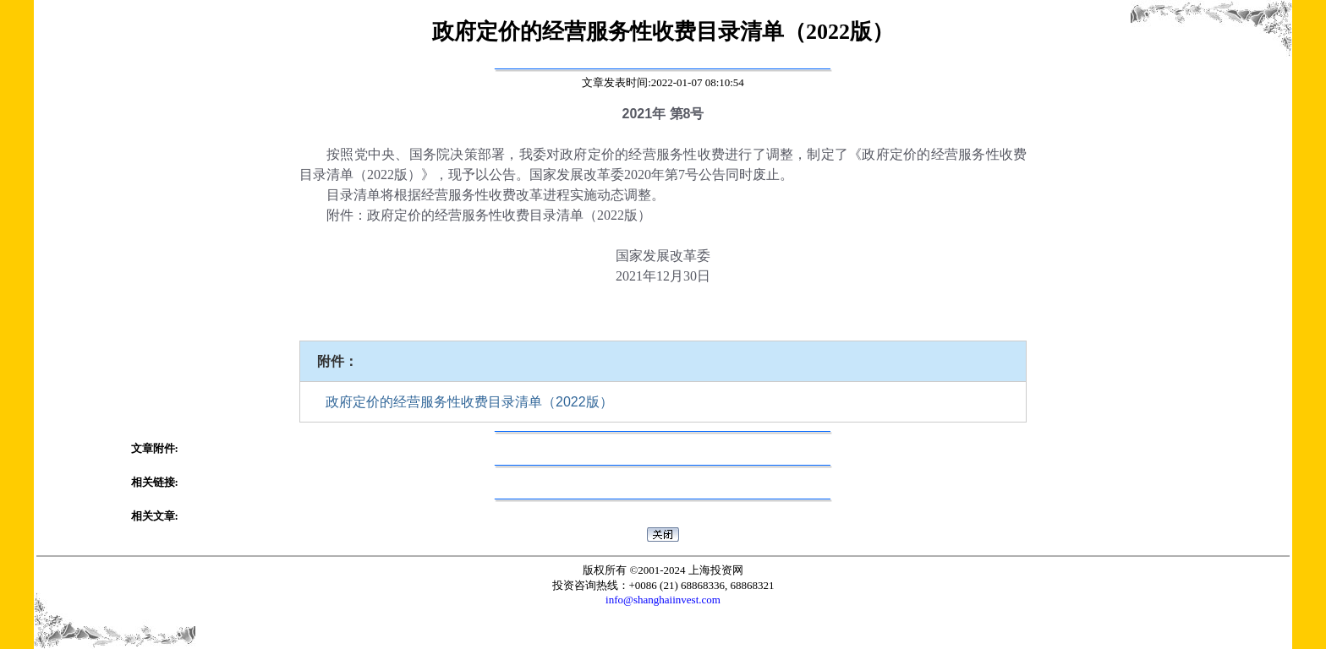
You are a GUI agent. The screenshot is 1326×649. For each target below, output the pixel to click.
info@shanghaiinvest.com (663, 599)
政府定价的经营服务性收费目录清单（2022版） (469, 402)
